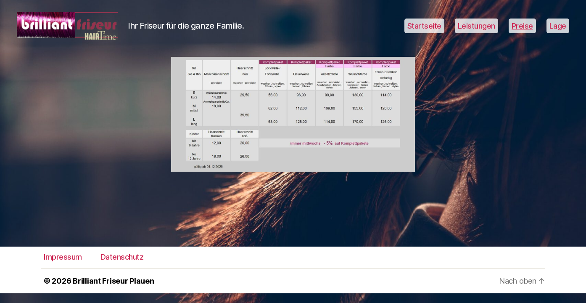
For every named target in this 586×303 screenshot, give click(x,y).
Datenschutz (122, 267)
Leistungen (476, 30)
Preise (522, 30)
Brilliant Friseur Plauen (113, 290)
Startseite (424, 30)
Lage (557, 30)
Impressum (63, 267)
